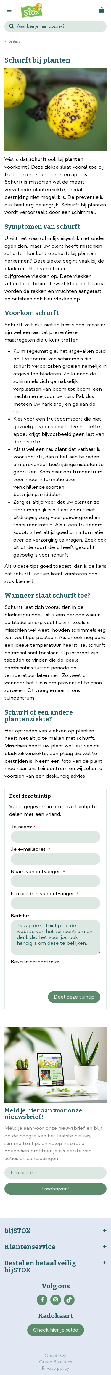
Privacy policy (55, 1368)
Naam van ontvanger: (38, 871)
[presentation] (56, 976)
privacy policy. (74, 1199)
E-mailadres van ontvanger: (45, 893)
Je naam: (23, 827)
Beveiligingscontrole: (35, 962)
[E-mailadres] (55, 1173)
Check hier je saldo (55, 1330)
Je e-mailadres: (30, 849)
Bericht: (20, 916)
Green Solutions (55, 1362)
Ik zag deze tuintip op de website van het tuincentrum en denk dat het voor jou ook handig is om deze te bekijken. (55, 937)
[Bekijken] (102, 10)
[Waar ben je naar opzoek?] (55, 26)
